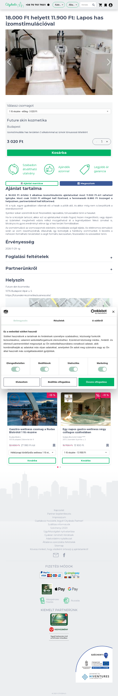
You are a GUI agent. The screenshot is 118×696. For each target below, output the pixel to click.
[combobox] (59, 5)
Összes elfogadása (96, 382)
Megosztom (86, 183)
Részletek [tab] (59, 320)
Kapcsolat (59, 510)
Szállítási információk (59, 524)
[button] (106, 4)
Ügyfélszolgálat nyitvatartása (59, 531)
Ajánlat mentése (32, 183)
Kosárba (59, 153)
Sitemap (59, 545)
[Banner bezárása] (113, 312)
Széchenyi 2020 (59, 528)
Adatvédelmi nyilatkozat (59, 538)
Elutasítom (22, 382)
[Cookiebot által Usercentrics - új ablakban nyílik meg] (93, 311)
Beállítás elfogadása (59, 382)
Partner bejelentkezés (59, 513)
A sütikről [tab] (97, 320)
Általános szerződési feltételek (59, 542)
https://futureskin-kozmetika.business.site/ (28, 295)
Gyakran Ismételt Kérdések (59, 535)
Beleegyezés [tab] (21, 320)
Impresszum (59, 517)
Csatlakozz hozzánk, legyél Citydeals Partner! (59, 520)
